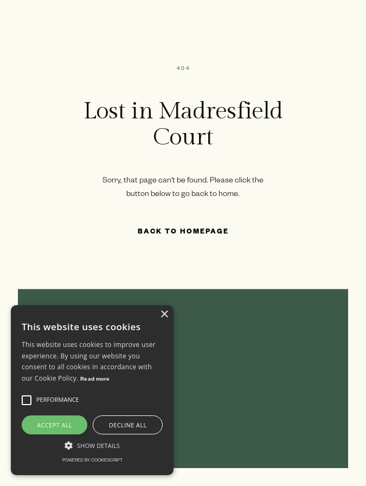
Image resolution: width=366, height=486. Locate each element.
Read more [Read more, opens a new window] (95, 380)
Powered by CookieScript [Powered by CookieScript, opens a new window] (92, 460)
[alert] (92, 390)
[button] (26, 400)
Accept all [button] (54, 425)
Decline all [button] (128, 425)
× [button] (164, 315)
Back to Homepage (183, 232)
